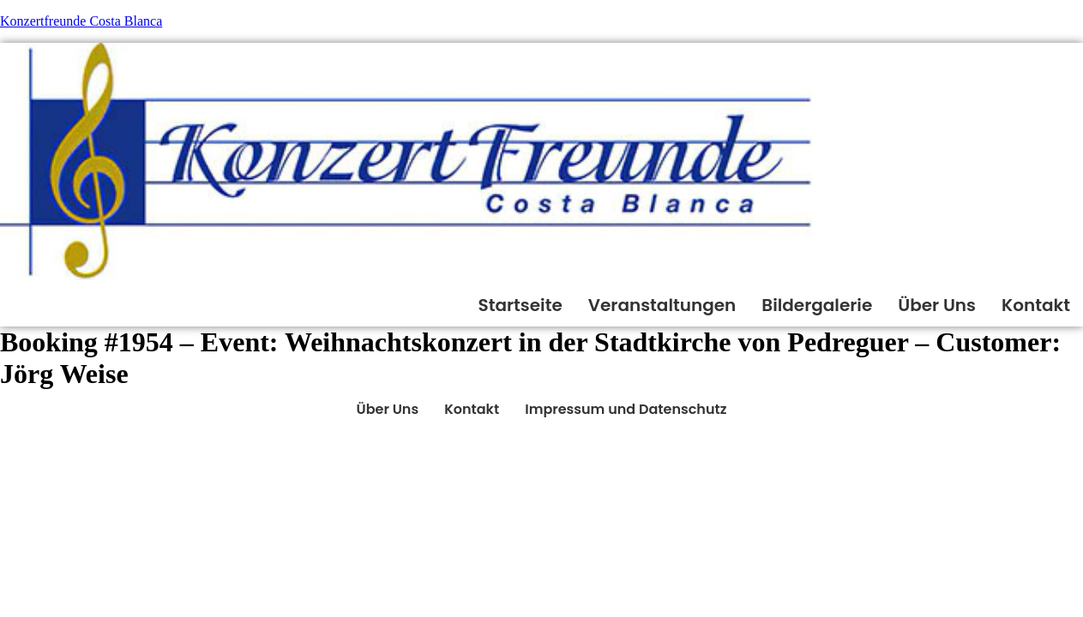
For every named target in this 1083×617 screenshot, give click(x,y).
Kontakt (1036, 305)
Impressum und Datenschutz (625, 409)
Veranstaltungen (662, 305)
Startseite (520, 305)
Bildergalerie (816, 305)
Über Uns (937, 305)
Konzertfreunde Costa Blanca (81, 21)
